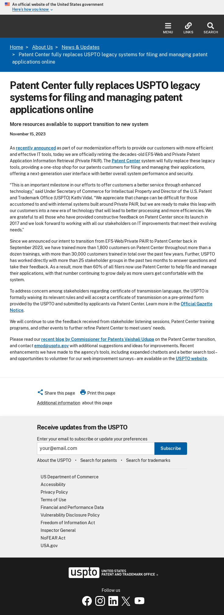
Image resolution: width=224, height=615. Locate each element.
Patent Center (126, 160)
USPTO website (191, 358)
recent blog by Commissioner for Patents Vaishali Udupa (97, 339)
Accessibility (53, 484)
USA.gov (49, 545)
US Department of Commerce (70, 476)
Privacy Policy (54, 492)
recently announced (36, 147)
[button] (56, 394)
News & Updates (80, 47)
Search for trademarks (148, 460)
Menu (168, 28)
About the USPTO (54, 460)
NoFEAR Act (53, 538)
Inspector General (58, 530)
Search (211, 28)
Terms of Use (53, 499)
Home (16, 47)
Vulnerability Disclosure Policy (70, 515)
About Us (42, 47)
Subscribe (171, 448)
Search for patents (98, 460)
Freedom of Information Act (68, 522)
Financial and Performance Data (72, 507)
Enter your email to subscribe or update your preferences (92, 439)
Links (188, 28)
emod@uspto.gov (51, 345)
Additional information (58, 402)
